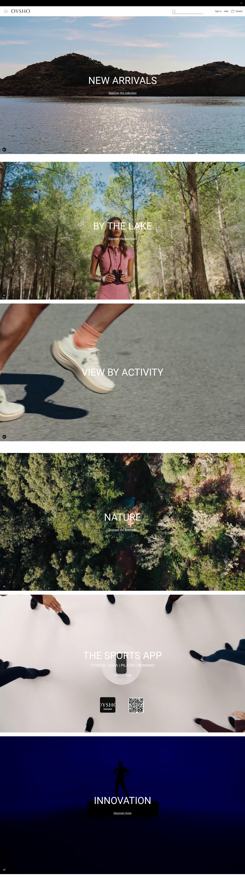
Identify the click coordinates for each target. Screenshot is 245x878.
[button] (236, 11)
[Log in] (217, 11)
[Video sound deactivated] (4, 150)
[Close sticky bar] (241, 3)
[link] (236, 11)
